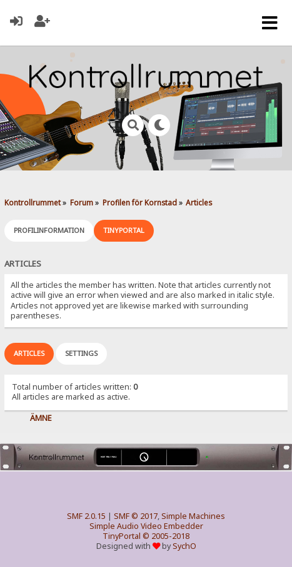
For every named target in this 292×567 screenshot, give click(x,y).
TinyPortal (122, 536)
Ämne (41, 418)
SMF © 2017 (136, 516)
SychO (184, 546)
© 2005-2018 (166, 536)
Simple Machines (193, 516)
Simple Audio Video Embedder (146, 526)
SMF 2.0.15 (86, 516)
